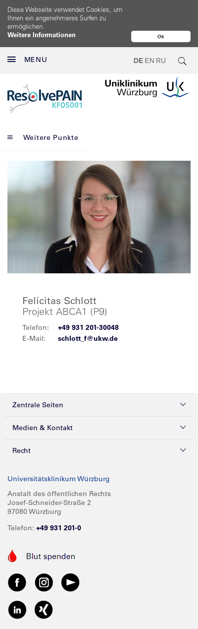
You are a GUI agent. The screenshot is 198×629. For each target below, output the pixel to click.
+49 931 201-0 (58, 507)
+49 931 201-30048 (88, 306)
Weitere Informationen (41, 34)
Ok (160, 36)
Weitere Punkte (43, 116)
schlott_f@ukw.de (88, 317)
